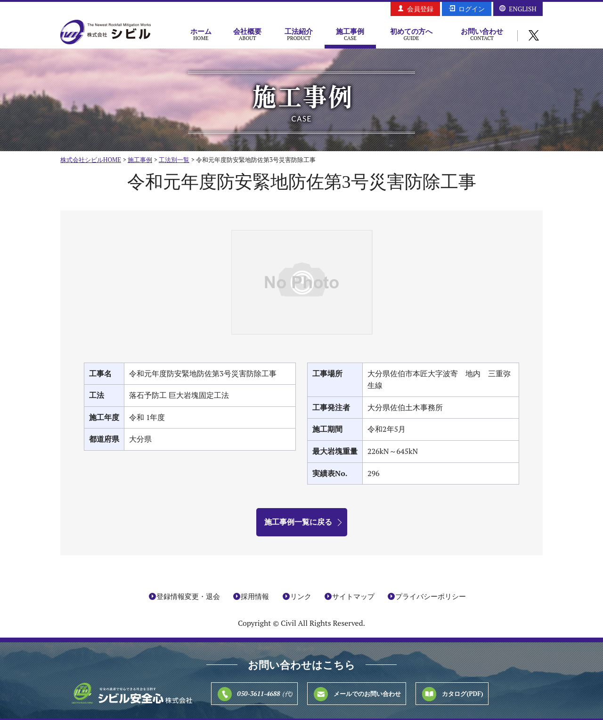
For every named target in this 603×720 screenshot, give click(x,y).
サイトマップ (353, 596)
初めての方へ (411, 33)
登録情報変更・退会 (188, 596)
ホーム (201, 33)
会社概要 (248, 33)
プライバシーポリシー (430, 596)
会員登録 (420, 8)
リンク (300, 596)
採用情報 (255, 596)
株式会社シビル (105, 33)
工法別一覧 (174, 159)
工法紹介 (299, 33)
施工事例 (350, 33)
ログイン (471, 8)
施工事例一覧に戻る (298, 522)
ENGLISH (522, 8)
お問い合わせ (482, 33)
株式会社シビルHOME (90, 159)
